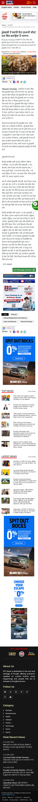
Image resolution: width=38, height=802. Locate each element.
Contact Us (18, 797)
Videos (35, 7)
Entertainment (9, 713)
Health (6, 717)
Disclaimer (27, 797)
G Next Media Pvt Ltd (8, 794)
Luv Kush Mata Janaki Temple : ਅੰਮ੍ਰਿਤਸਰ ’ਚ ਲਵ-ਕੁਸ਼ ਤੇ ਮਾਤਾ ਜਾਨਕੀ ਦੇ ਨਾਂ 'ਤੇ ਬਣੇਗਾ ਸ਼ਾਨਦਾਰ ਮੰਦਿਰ (24, 472)
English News (7, 7)
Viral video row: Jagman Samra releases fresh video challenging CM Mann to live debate (24, 397)
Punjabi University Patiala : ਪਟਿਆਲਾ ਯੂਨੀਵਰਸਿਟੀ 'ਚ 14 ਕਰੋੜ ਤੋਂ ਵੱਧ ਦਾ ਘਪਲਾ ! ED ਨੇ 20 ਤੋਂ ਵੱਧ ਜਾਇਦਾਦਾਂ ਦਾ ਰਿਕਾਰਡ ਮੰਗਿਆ (24, 481)
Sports (6, 732)
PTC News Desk (15, 52)
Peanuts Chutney (26, 321)
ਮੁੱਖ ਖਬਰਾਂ (10, 25)
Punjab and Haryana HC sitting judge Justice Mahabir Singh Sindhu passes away (23, 406)
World (6, 729)
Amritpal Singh (31, 52)
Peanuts (14, 314)
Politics (16, 7)
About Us (10, 797)
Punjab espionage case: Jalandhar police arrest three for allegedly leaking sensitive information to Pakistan (24, 433)
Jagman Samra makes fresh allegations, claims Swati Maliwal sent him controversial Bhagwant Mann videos (24, 444)
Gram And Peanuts (10, 321)
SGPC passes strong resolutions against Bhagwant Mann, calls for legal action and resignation (24, 415)
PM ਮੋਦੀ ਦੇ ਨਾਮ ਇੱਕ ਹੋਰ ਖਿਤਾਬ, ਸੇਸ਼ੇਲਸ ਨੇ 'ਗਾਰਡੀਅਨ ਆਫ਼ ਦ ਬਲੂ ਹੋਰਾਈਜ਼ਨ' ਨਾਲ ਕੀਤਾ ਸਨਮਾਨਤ (24, 463)
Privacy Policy (14, 800)
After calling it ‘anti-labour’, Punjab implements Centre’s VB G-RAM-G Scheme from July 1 (24, 424)
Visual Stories (26, 7)
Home (4, 25)
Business (7, 710)
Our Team (5, 800)
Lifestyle (7, 720)
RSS (30, 800)
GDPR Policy (24, 800)
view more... (32, 391)
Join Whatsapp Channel (24, 269)
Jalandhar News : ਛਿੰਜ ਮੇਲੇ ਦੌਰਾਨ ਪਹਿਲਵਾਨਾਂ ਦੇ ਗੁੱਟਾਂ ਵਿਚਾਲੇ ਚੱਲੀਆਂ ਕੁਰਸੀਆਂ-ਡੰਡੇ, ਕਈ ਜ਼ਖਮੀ (23, 491)
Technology (8, 726)
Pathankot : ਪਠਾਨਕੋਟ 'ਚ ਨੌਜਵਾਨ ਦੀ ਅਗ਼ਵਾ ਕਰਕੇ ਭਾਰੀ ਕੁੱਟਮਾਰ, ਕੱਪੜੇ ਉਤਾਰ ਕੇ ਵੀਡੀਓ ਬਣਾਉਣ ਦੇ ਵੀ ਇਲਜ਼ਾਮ (24, 511)
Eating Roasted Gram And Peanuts (15, 318)
